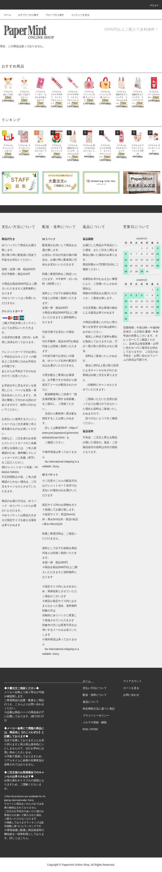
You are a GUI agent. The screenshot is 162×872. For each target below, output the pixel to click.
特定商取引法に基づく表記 (99, 708)
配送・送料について (95, 694)
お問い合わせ (131, 694)
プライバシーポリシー (96, 715)
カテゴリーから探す (26, 15)
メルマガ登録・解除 (95, 722)
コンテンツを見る (78, 15)
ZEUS (26, 337)
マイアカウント (132, 681)
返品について (91, 701)
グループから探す (52, 15)
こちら (19, 704)
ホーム (7, 15)
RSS (85, 729)
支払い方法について (95, 688)
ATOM (94, 729)
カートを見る (131, 688)
